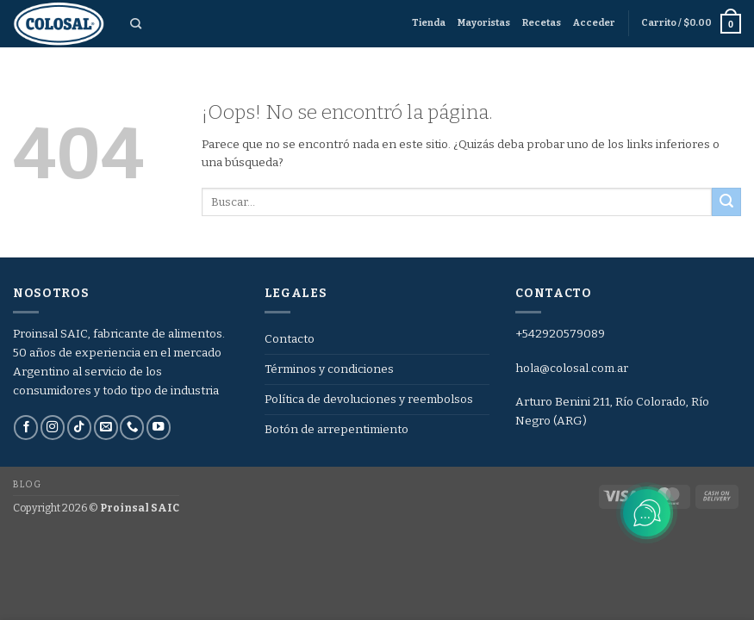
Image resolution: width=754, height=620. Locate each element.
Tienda (429, 22)
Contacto (290, 339)
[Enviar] (726, 202)
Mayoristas (484, 22)
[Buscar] (135, 24)
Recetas (541, 22)
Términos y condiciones (329, 369)
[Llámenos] (132, 427)
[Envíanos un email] (106, 427)
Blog (27, 484)
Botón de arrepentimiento (336, 429)
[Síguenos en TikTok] (79, 427)
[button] (594, 23)
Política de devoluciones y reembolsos (369, 399)
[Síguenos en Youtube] (158, 427)
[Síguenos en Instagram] (53, 427)
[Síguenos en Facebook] (26, 427)
